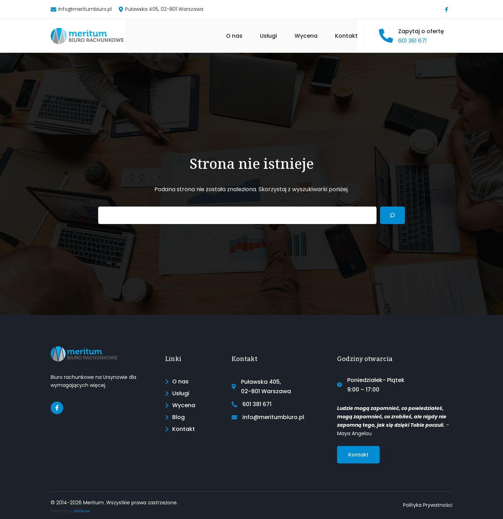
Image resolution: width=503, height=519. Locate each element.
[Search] (392, 215)
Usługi (268, 36)
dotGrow (81, 511)
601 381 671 (412, 41)
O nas (234, 36)
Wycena (306, 36)
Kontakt (346, 36)
